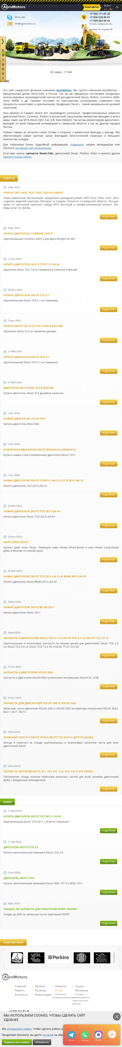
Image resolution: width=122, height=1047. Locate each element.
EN (105, 9)
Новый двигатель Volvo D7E (24, 418)
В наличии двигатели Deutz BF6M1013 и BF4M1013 (39, 449)
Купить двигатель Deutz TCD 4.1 (26, 357)
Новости (59, 986)
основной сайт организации (33, 148)
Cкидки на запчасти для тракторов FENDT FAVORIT (40, 909)
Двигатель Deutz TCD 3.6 (20, 847)
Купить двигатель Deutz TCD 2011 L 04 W (32, 816)
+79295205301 (85, 1035)
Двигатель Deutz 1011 (19, 878)
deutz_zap (20, 17)
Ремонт (18, 990)
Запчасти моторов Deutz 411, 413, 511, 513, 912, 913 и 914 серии (48, 771)
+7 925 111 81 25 (100, 13)
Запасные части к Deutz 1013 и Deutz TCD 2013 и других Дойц (48, 737)
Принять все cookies (16, 1042)
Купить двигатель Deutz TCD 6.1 (26, 295)
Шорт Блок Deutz (15, 542)
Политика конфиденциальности (64, 996)
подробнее (108, 216)
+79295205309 (71, 1035)
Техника (39, 990)
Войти (107, 5)
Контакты (20, 994)
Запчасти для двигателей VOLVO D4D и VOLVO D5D (39, 703)
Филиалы (80, 990)
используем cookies (19, 1028)
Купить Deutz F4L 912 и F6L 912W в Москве (33, 326)
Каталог (38, 986)
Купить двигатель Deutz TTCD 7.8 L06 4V (31, 264)
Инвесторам (41, 994)
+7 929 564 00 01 (100, 20)
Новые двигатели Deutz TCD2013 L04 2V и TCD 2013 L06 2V (43, 480)
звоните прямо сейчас (17, 157)
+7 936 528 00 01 (100, 17)
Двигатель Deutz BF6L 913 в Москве (28, 387)
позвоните (77, 144)
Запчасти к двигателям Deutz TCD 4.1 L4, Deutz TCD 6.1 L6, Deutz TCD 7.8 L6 (55, 638)
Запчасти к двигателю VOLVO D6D (28, 672)
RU (110, 9)
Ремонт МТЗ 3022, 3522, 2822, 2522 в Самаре (33, 192)
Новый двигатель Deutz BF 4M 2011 (28, 607)
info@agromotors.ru (25, 23)
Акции (78, 986)
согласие (47, 1035)
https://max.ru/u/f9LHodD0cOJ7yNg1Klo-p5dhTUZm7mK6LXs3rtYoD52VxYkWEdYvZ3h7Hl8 (98, 1035)
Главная (58, 71)
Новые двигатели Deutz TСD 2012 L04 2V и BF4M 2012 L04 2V (44, 576)
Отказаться (42, 1042)
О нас (57, 990)
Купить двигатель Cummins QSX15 (27, 233)
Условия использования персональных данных (81, 999)
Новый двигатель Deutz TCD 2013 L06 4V (31, 511)
